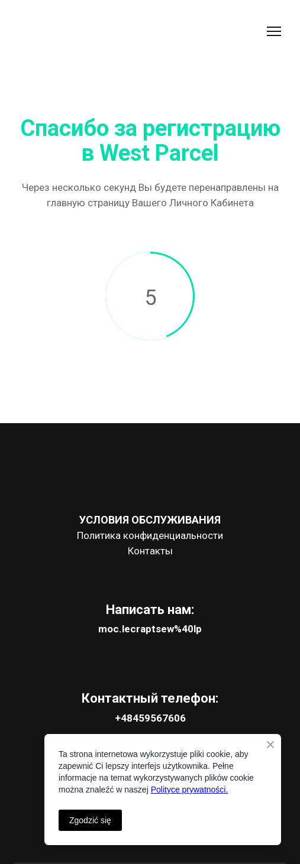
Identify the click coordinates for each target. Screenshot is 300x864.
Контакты (150, 551)
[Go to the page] (69, 32)
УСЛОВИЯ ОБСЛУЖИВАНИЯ (150, 520)
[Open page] (150, 475)
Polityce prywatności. (189, 789)
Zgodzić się (90, 820)
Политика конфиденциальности (150, 535)
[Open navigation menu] (274, 31)
